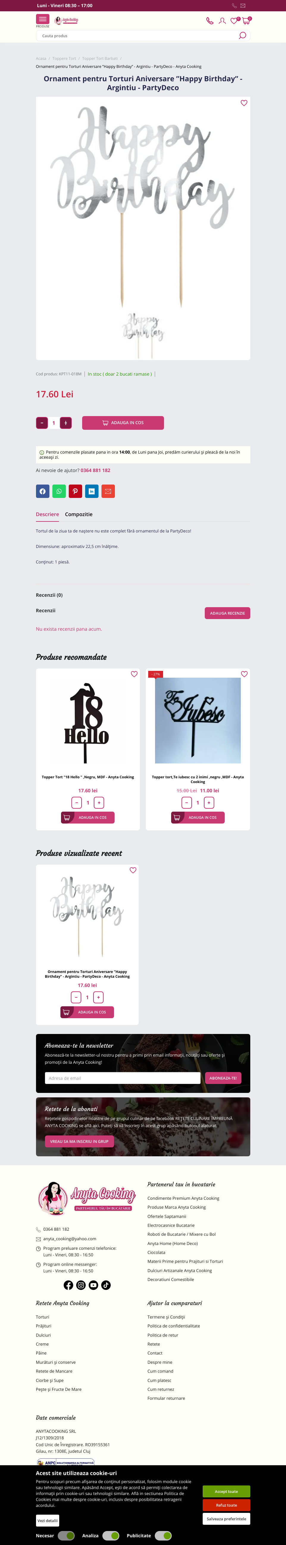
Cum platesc (159, 1380)
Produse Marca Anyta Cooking (177, 1207)
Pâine (41, 1353)
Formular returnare (166, 1398)
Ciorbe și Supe (50, 1380)
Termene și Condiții (166, 1317)
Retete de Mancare (54, 1371)
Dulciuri (43, 1335)
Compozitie (78, 514)
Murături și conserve (56, 1362)
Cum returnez (161, 1389)
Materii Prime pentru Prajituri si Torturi (185, 1261)
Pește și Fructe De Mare (59, 1389)
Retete (154, 1344)
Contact (155, 1353)
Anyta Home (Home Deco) (173, 1243)
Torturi (42, 1317)
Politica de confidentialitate (174, 1326)
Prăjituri (43, 1326)
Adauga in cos (123, 423)
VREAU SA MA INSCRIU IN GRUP (79, 1141)
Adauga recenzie (227, 613)
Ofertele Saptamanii (167, 1216)
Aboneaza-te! (223, 1078)
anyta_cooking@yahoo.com (66, 1239)
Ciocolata (156, 1252)
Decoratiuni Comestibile (171, 1279)
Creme (42, 1344)
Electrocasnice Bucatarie (171, 1225)
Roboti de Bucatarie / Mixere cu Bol (182, 1234)
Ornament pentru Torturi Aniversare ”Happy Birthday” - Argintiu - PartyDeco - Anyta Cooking (87, 974)
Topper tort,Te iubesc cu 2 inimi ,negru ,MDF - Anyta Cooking (198, 779)
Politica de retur (163, 1335)
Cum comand (161, 1371)
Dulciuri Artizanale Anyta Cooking (180, 1271)
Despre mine (160, 1362)
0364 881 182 (95, 470)
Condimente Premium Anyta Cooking (184, 1198)
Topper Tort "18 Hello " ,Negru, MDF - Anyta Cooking (88, 776)
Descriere (47, 514)
